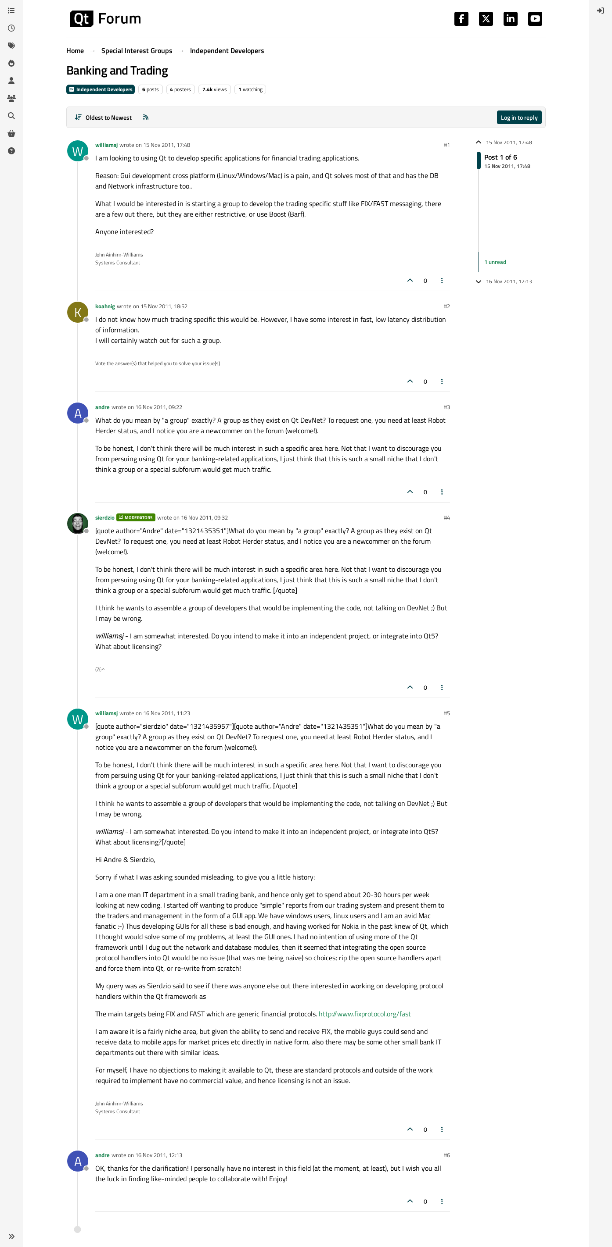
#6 (447, 1155)
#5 (447, 713)
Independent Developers (100, 89)
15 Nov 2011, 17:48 (166, 144)
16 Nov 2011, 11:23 (166, 713)
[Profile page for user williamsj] (77, 150)
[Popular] (11, 63)
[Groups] (11, 98)
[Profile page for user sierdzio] (77, 523)
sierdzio (105, 517)
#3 (447, 407)
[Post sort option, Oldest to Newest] (103, 117)
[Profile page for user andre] (77, 413)
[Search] (11, 116)
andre (102, 407)
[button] (11, 1236)
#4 (447, 517)
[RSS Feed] (145, 117)
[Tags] (11, 46)
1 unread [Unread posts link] (495, 261)
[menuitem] (600, 11)
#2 (447, 306)
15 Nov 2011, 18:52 (163, 306)
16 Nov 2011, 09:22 (158, 407)
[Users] (11, 81)
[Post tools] (442, 280)
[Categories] (11, 11)
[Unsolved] (11, 151)
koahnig (105, 306)
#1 (447, 144)
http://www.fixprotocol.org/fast (365, 1013)
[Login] (600, 11)
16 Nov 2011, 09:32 (204, 517)
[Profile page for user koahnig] (77, 312)
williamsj (106, 144)
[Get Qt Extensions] (11, 133)
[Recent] (11, 28)
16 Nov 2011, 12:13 (158, 1155)
